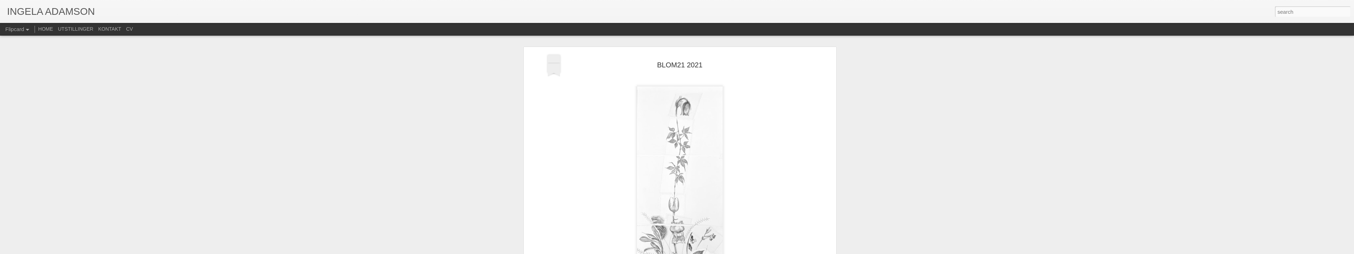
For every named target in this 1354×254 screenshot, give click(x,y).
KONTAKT (109, 29)
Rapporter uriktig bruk (721, 250)
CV (129, 29)
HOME (45, 29)
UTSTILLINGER (75, 29)
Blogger (693, 250)
